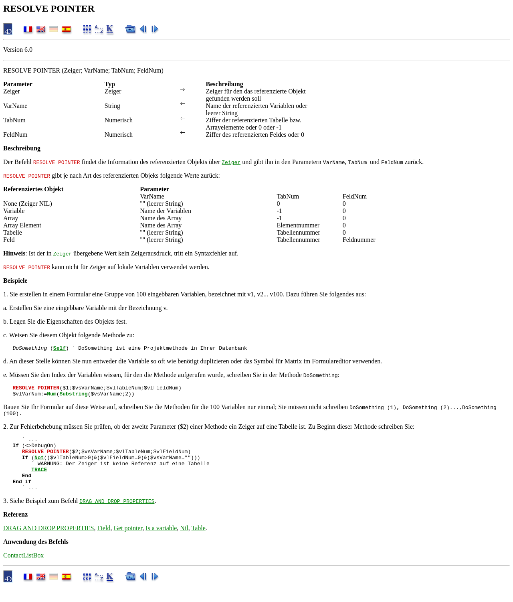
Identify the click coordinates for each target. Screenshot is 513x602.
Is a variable (161, 543)
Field (103, 543)
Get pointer (127, 543)
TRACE (39, 481)
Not (39, 466)
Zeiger (231, 162)
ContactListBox (23, 571)
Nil (184, 543)
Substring (73, 397)
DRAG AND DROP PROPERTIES (116, 516)
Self (59, 349)
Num (51, 397)
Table (199, 543)
